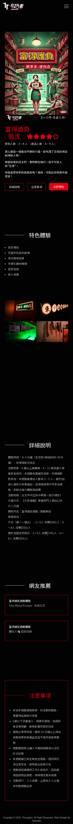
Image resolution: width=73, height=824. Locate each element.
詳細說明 (14, 187)
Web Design (60, 817)
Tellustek (36, 821)
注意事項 (36, 187)
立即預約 (58, 187)
